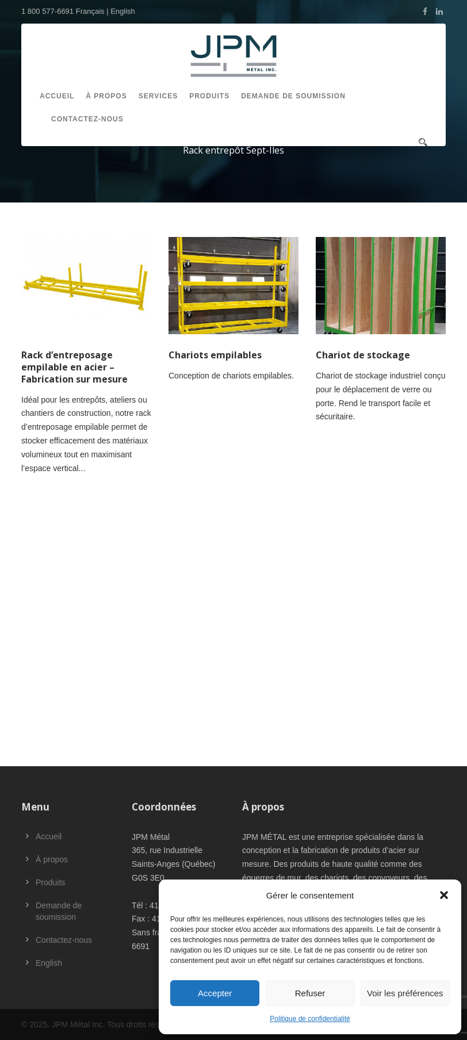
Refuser (310, 993)
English (122, 11)
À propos (106, 96)
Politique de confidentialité (310, 1019)
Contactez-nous (87, 119)
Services (158, 96)
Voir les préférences (405, 993)
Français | (93, 11)
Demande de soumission (293, 96)
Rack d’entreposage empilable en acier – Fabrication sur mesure (74, 367)
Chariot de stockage (363, 355)
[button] (444, 895)
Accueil (57, 96)
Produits (209, 96)
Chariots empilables (215, 355)
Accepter (215, 993)
